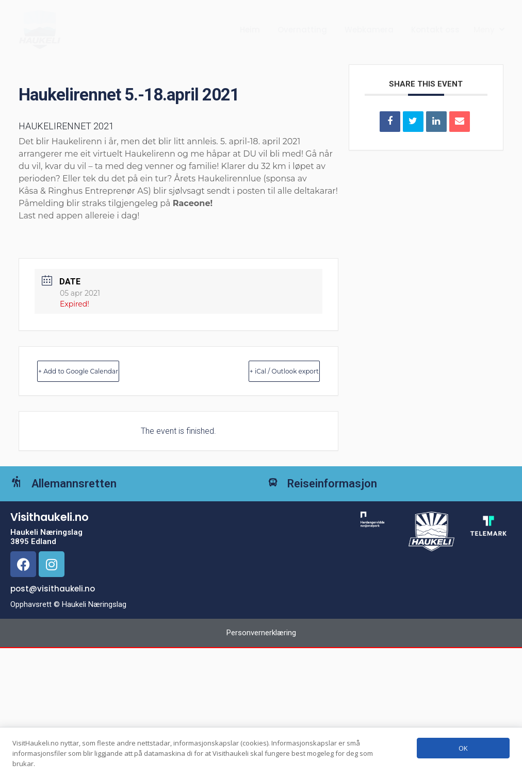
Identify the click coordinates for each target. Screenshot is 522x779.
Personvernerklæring (261, 647)
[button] (490, 30)
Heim (250, 29)
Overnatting (302, 29)
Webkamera (369, 29)
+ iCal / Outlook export (262, 371)
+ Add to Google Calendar (101, 371)
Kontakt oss (435, 29)
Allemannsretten (89, 491)
